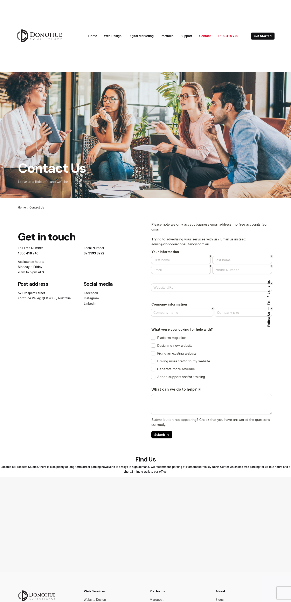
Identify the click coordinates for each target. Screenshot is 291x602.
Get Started (262, 36)
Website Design (95, 600)
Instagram (91, 298)
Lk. (269, 291)
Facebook (91, 293)
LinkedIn (90, 304)
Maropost (157, 600)
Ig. (269, 282)
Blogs (220, 600)
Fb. (269, 302)
